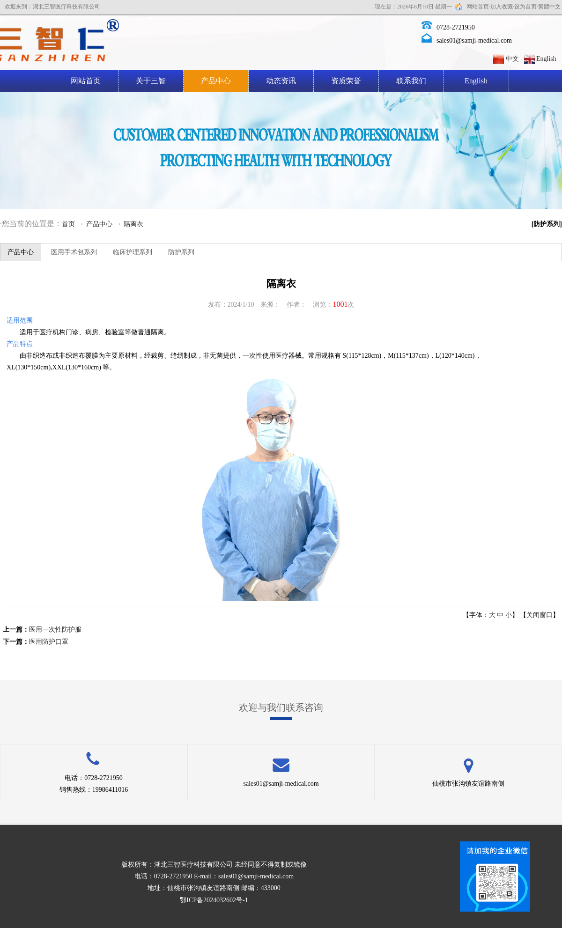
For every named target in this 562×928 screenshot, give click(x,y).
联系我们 (411, 81)
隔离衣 (133, 224)
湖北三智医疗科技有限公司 (193, 864)
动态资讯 (281, 81)
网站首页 (477, 6)
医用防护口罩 (48, 641)
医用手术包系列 (74, 252)
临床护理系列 (132, 252)
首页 (68, 224)
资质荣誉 (346, 81)
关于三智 (151, 81)
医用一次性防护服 (55, 629)
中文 (512, 58)
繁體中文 (549, 6)
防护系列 (181, 252)
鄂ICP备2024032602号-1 (214, 900)
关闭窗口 (539, 615)
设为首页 (525, 6)
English (546, 58)
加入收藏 (501, 6)
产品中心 (216, 81)
